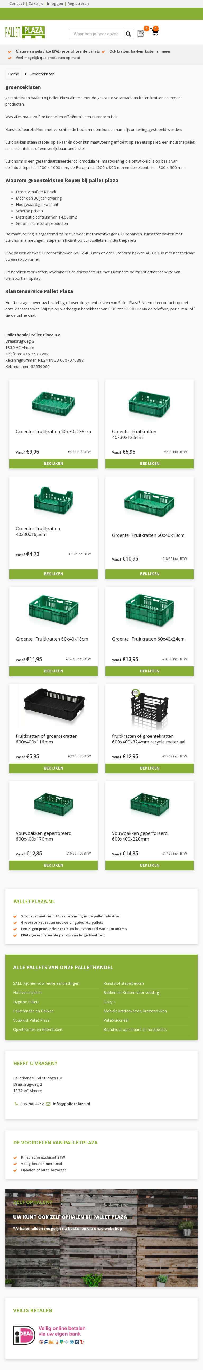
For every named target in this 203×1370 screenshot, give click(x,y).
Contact (16, 4)
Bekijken (53, 464)
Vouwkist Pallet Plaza (31, 1021)
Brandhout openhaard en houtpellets (135, 1030)
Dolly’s (110, 1002)
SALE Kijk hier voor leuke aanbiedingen (46, 984)
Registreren (78, 4)
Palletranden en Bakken (33, 1011)
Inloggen (55, 4)
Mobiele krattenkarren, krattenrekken (135, 1011)
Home (13, 74)
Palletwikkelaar (116, 1021)
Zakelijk (36, 4)
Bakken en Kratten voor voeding (131, 993)
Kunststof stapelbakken (124, 984)
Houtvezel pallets (28, 993)
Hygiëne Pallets (26, 1002)
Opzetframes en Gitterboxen (37, 1030)
